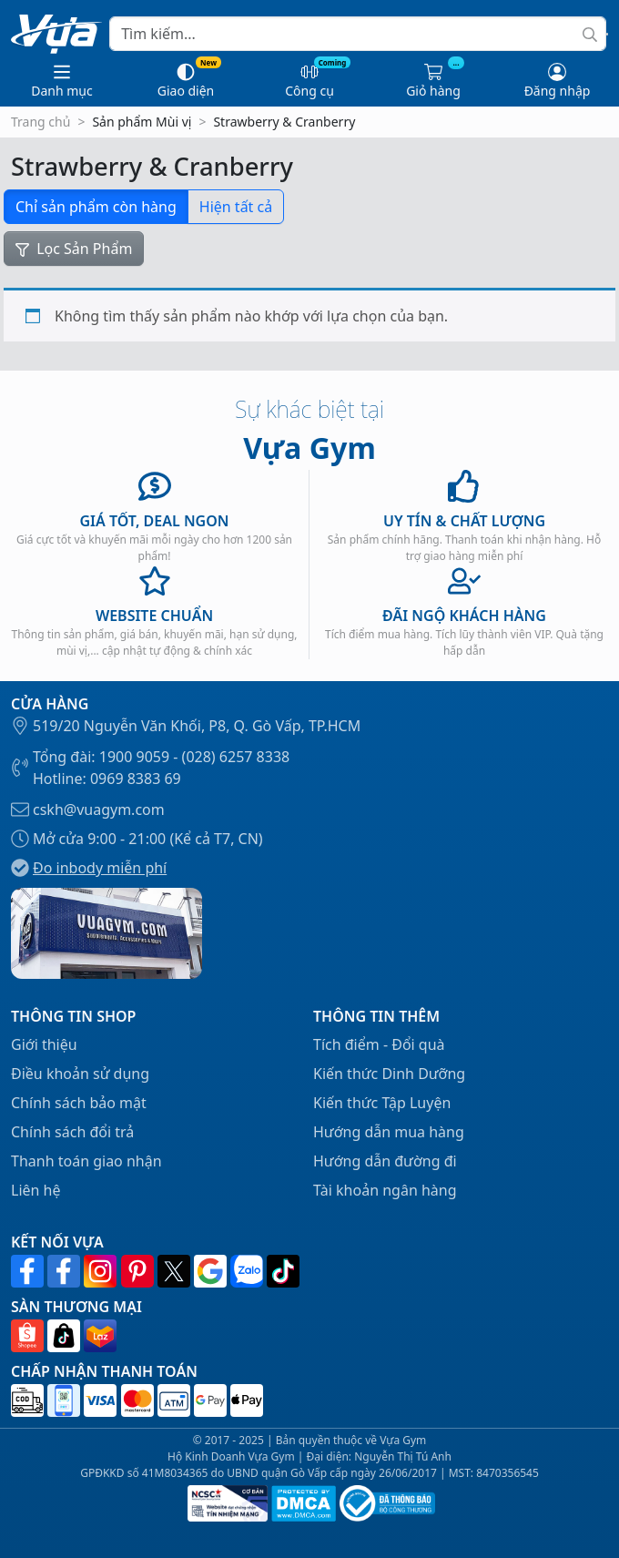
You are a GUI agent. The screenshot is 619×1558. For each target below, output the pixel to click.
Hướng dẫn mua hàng (388, 1132)
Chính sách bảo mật (79, 1103)
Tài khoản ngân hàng (385, 1190)
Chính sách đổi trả (72, 1132)
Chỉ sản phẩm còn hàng (96, 207)
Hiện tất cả (235, 207)
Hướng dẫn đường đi (385, 1161)
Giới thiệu (44, 1044)
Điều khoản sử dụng (80, 1074)
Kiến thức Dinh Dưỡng (389, 1074)
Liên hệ (36, 1190)
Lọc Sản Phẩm (73, 249)
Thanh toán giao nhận (86, 1161)
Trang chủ (40, 121)
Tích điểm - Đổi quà (379, 1044)
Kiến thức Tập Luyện (382, 1103)
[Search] (357, 33)
